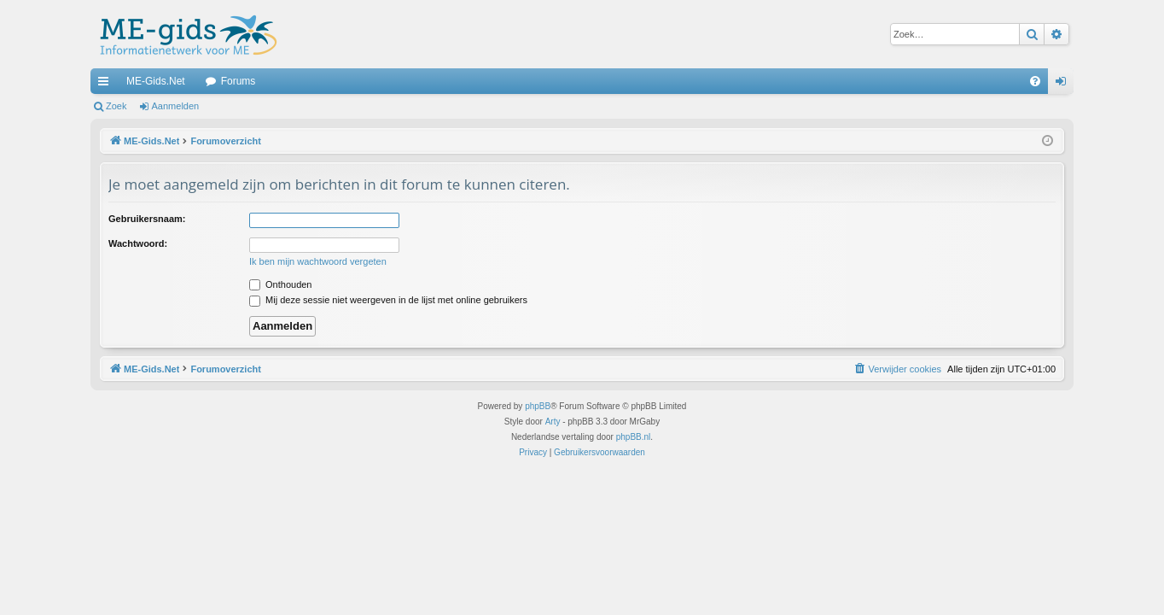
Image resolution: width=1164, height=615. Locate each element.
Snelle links (106, 84)
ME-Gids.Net (155, 81)
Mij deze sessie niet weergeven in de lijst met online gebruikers (388, 300)
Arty (553, 421)
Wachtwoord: (137, 243)
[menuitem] (1035, 81)
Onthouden (280, 284)
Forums (238, 81)
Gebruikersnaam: (146, 219)
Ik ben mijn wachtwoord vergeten (318, 261)
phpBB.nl (633, 437)
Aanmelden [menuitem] (1065, 84)
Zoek (116, 106)
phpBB (537, 406)
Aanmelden (176, 106)
